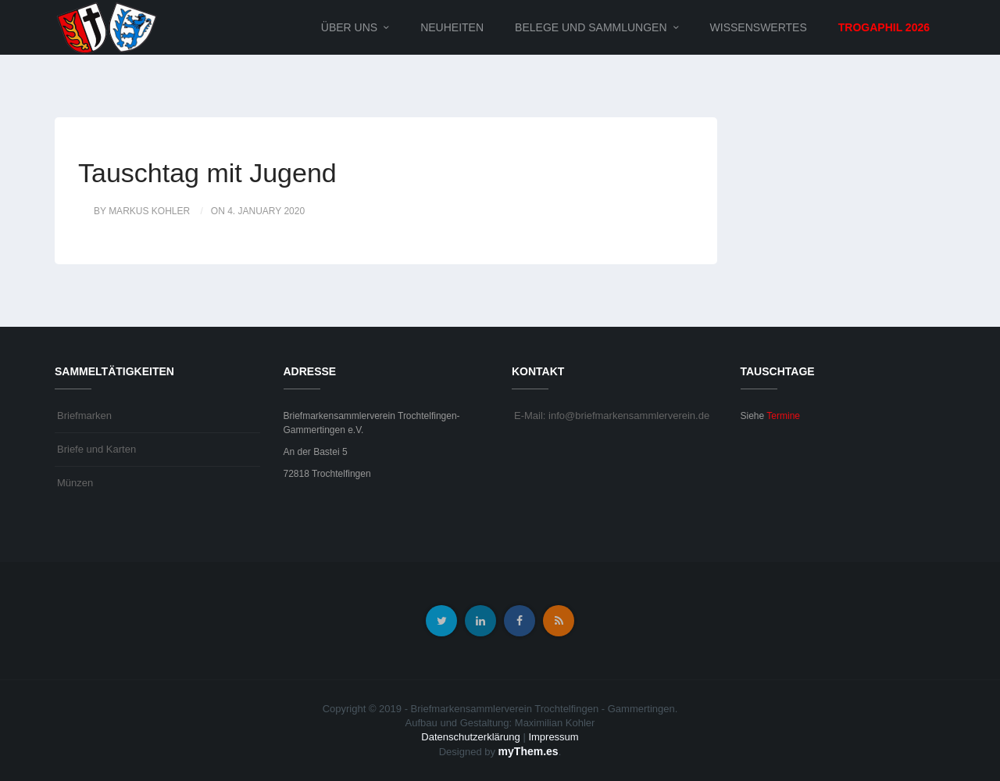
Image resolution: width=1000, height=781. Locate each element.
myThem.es (528, 751)
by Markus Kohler (142, 211)
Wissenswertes (758, 27)
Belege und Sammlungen (590, 27)
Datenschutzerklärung (470, 737)
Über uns (349, 27)
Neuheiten (452, 27)
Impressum (553, 737)
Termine (783, 415)
